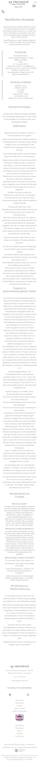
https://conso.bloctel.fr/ (23, 645)
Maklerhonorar (9, 747)
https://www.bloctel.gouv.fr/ (27, 642)
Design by (20, 750)
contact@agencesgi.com (19, 681)
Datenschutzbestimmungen (22, 757)
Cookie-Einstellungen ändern (27, 747)
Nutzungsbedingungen (15, 759)
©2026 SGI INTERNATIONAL (14, 745)
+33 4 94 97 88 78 (19, 677)
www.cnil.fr (25, 487)
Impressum (31, 744)
